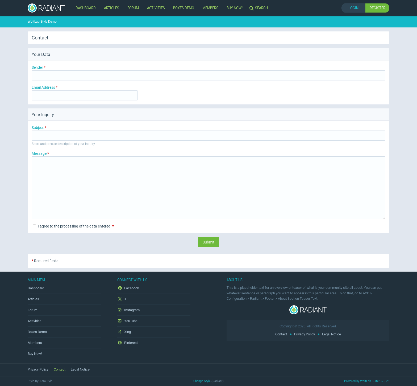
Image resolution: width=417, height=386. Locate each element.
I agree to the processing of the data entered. (73, 226)
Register (377, 8)
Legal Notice (331, 334)
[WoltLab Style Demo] (46, 8)
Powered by (366, 381)
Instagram (128, 310)
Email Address (43, 87)
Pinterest (127, 343)
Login (353, 8)
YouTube (127, 321)
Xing (124, 332)
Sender (37, 67)
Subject (38, 127)
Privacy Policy (304, 334)
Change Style (202, 381)
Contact (281, 334)
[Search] (259, 8)
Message (39, 153)
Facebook (128, 288)
